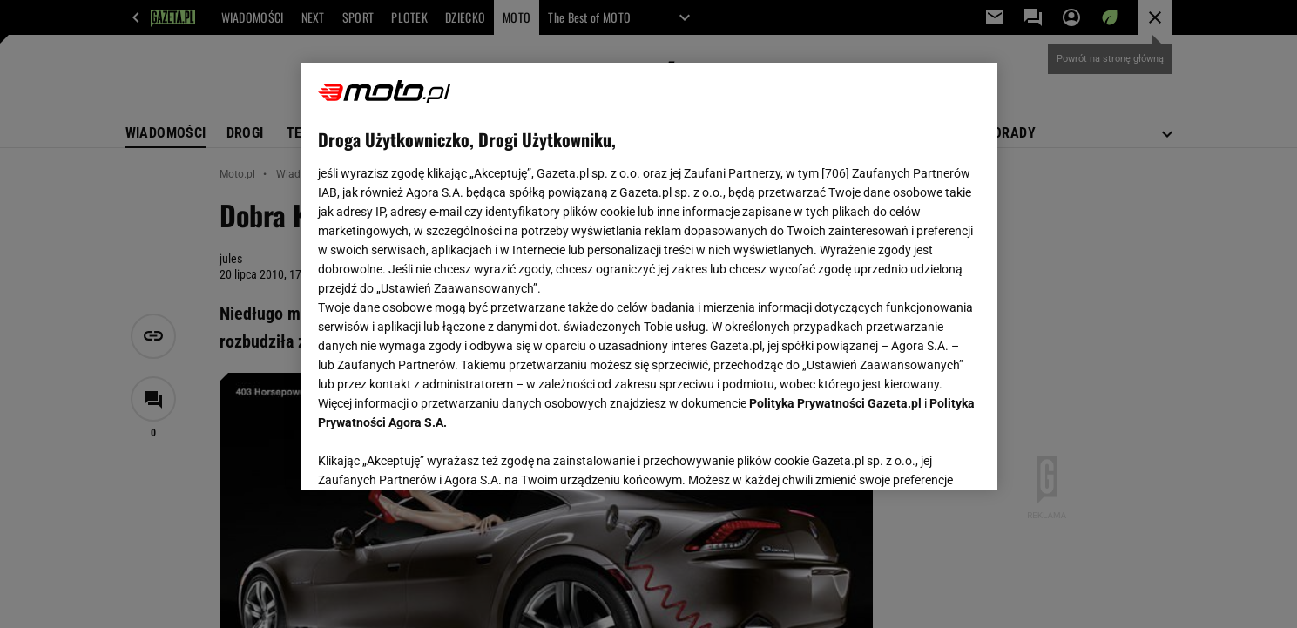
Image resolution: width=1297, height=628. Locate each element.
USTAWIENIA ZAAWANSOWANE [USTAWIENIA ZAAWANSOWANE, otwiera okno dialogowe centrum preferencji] (432, 455)
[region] (649, 276)
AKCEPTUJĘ (920, 456)
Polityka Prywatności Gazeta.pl (835, 403)
